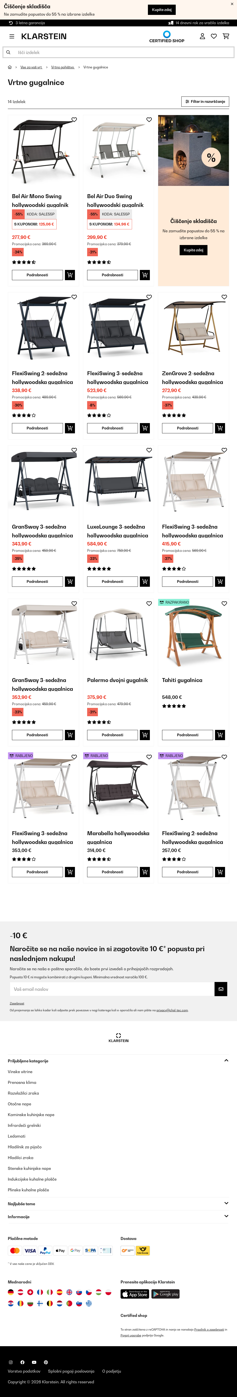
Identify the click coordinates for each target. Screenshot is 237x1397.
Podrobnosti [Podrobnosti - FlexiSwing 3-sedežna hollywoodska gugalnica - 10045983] (112, 428)
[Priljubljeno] (214, 36)
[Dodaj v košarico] (70, 275)
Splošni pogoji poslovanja (71, 1371)
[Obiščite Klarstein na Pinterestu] (46, 1362)
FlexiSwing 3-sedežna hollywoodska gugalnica (117, 377)
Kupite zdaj (162, 10)
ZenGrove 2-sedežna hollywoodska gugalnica (192, 377)
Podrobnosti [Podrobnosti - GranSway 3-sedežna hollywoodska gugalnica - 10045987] (37, 581)
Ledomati (16, 1136)
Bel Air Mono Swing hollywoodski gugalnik (40, 200)
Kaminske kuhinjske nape (31, 1114)
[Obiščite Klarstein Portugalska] (69, 1303)
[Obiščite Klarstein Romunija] (20, 1303)
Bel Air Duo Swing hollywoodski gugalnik (115, 200)
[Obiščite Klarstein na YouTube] (34, 1362)
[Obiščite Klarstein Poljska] (108, 1292)
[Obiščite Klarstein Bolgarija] (30, 1303)
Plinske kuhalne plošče (28, 1189)
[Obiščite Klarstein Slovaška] (79, 1292)
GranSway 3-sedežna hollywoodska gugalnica (42, 530)
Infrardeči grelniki (24, 1125)
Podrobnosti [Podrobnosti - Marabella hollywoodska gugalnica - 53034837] (112, 872)
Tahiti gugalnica (182, 680)
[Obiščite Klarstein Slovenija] (79, 1303)
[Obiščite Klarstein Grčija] (89, 1303)
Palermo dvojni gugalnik (117, 680)
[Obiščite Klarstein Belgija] (50, 1303)
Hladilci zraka (20, 1157)
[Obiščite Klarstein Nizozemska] (59, 1303)
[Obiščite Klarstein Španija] (59, 1292)
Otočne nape (19, 1103)
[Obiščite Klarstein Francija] (40, 1292)
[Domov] (14, 67)
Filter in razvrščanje (205, 101)
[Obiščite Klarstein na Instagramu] (11, 1362)
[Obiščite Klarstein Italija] (50, 1292)
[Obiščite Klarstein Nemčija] (11, 1292)
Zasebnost (17, 1003)
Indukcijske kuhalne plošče (32, 1179)
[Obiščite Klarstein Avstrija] (20, 1292)
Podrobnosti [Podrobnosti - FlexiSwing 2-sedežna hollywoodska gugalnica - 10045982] (37, 428)
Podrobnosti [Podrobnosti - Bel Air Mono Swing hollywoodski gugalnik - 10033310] (37, 275)
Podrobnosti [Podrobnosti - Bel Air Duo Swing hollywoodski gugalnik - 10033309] (112, 275)
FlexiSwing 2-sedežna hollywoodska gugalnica (42, 377)
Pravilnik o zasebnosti (209, 1329)
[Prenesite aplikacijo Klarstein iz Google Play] (165, 1294)
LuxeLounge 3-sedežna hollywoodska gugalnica (117, 530)
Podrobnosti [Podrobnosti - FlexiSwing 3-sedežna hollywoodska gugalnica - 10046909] (187, 581)
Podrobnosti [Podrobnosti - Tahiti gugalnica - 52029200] (187, 735)
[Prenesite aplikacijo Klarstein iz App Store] (135, 1294)
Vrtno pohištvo (63, 67)
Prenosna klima (22, 1082)
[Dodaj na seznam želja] (74, 119)
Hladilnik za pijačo (24, 1146)
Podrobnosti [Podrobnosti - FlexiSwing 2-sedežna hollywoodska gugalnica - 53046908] (187, 872)
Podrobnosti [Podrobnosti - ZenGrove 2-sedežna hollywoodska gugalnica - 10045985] (187, 428)
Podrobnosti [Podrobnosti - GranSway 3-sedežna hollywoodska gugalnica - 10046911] (37, 735)
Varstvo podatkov (24, 1371)
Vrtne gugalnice (96, 67)
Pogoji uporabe (131, 1335)
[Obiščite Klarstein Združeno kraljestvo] (69, 1292)
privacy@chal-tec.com (172, 1010)
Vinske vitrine (20, 1071)
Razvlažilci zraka (23, 1093)
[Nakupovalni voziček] (226, 36)
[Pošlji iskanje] (8, 52)
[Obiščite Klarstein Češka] (89, 1292)
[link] (43, 150)
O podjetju (111, 1371)
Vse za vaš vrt (31, 67)
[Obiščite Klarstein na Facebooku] (22, 1362)
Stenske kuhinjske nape (29, 1168)
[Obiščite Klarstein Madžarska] (99, 1292)
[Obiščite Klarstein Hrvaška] (11, 1303)
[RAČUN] (202, 36)
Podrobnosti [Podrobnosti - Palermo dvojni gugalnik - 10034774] (112, 735)
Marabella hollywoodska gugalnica (118, 837)
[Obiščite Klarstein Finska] (40, 1303)
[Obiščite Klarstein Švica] (30, 1292)
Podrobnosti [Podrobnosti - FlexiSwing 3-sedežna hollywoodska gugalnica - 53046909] (37, 872)
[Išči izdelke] (118, 52)
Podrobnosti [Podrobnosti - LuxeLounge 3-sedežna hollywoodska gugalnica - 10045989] (112, 581)
